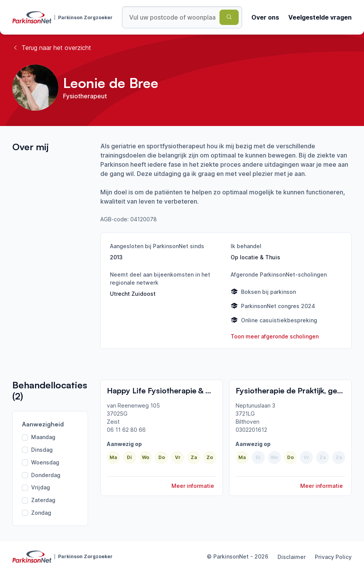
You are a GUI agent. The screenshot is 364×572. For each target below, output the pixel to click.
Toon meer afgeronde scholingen (275, 336)
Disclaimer (292, 557)
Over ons (265, 17)
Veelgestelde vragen (320, 17)
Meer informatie (192, 485)
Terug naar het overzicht (51, 47)
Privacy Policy (333, 557)
